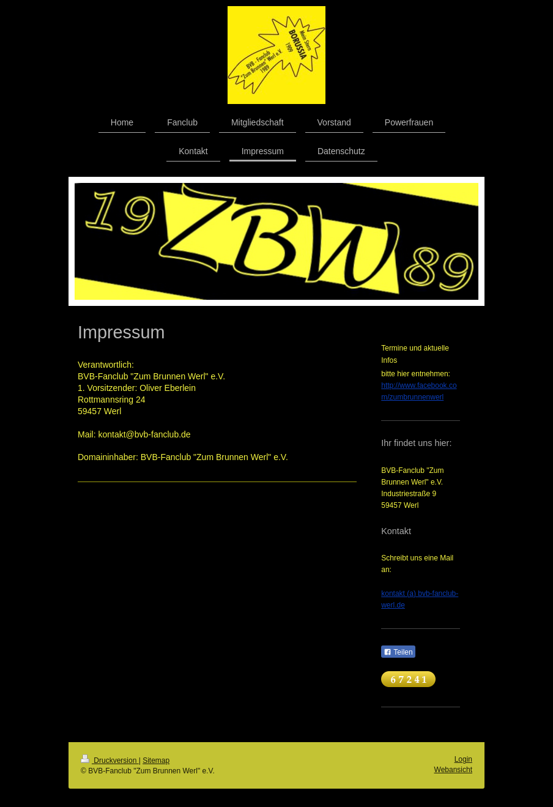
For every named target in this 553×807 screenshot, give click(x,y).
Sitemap (156, 760)
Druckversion (110, 760)
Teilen (398, 652)
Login (463, 759)
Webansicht (453, 769)
